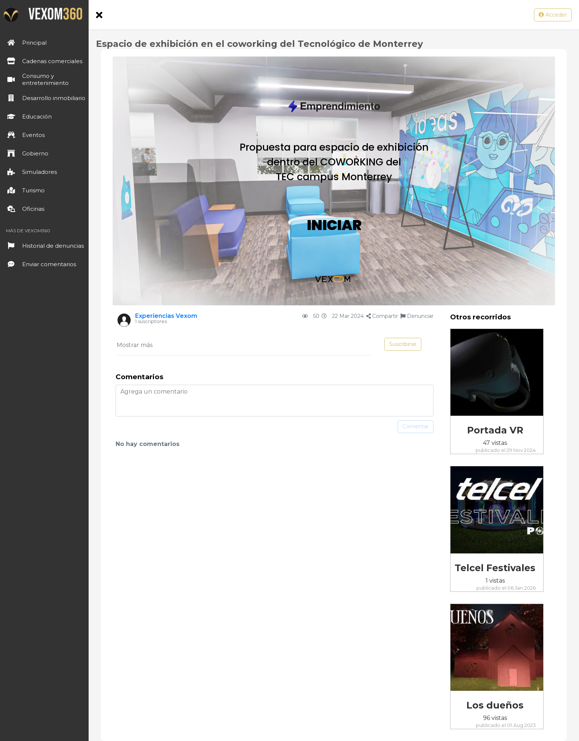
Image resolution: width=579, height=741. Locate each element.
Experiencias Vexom (166, 315)
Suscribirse (403, 344)
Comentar (415, 426)
